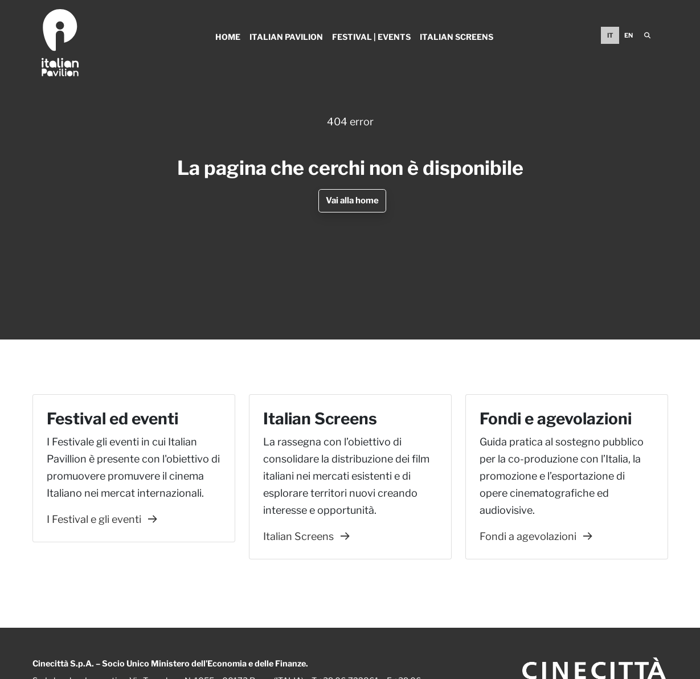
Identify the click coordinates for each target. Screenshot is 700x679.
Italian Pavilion (286, 37)
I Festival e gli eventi (102, 519)
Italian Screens (456, 37)
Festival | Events (371, 37)
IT (610, 35)
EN (628, 35)
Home (227, 37)
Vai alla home (352, 200)
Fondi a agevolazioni (536, 536)
